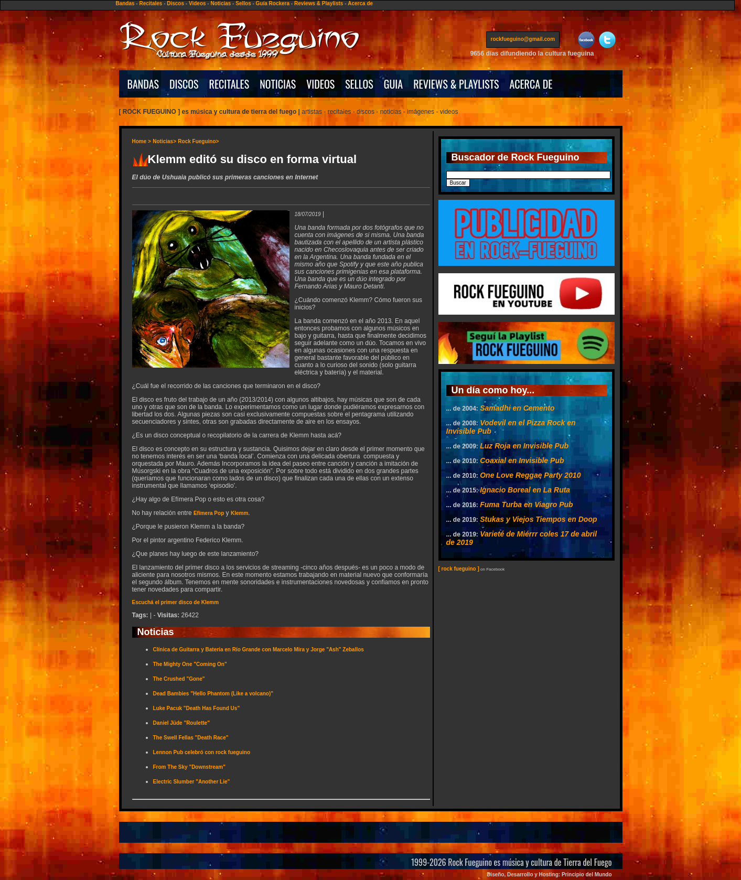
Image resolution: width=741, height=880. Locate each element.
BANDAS (143, 84)
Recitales (150, 3)
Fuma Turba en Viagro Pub (526, 504)
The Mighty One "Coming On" (190, 664)
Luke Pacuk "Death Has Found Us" (196, 708)
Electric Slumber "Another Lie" (191, 782)
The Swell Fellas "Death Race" (191, 738)
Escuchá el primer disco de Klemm (175, 602)
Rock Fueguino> (198, 141)
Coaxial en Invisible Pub (522, 460)
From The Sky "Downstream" (189, 767)
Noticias (220, 3)
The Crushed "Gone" (179, 679)
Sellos (243, 3)
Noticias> (164, 141)
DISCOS (184, 84)
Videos (197, 3)
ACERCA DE (530, 84)
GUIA (393, 84)
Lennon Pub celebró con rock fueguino (202, 752)
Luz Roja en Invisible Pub (524, 446)
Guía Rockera (272, 3)
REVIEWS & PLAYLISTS (456, 84)
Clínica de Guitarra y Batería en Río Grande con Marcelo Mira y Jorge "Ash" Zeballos (258, 649)
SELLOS (359, 84)
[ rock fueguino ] (458, 569)
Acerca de (360, 3)
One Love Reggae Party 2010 (530, 475)
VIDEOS (320, 84)
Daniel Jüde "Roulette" (181, 723)
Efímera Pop (209, 513)
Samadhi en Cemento (517, 408)
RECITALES (229, 84)
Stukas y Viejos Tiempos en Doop (538, 519)
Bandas (124, 3)
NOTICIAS (278, 84)
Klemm (239, 513)
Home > (141, 141)
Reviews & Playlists (318, 3)
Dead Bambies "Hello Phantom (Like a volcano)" (213, 693)
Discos (175, 3)
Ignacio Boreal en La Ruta (525, 490)
